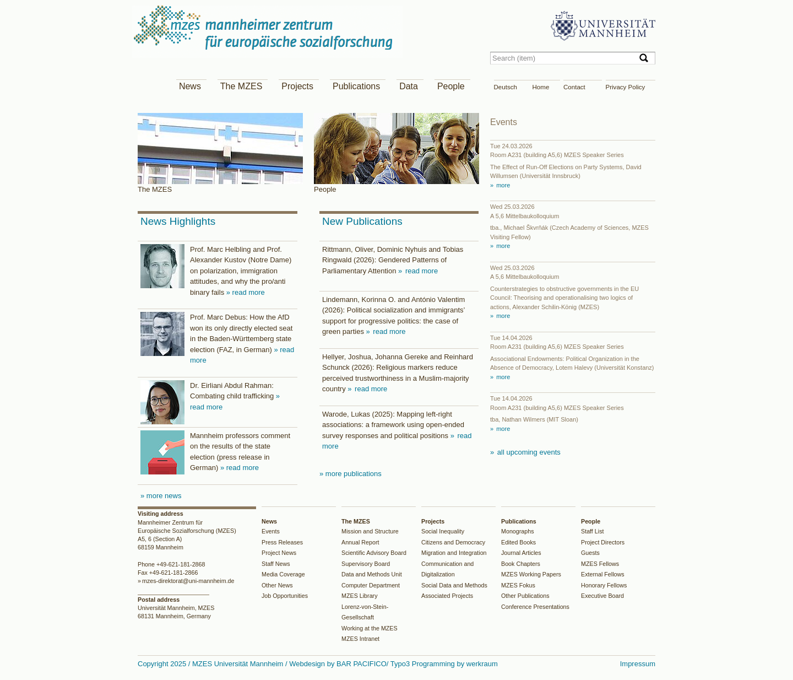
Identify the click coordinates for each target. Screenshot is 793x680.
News (190, 86)
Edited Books (518, 542)
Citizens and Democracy (453, 542)
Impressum (637, 664)
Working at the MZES (369, 628)
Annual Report (360, 542)
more (502, 185)
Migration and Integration (454, 552)
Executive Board (602, 595)
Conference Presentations (535, 606)
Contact (574, 87)
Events (271, 531)
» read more (245, 292)
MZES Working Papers (531, 574)
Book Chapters (520, 563)
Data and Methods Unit (371, 574)
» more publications (350, 473)
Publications (356, 86)
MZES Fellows (600, 563)
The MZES (241, 86)
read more (420, 271)
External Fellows (602, 574)
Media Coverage (283, 574)
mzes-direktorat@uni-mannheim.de (188, 581)
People (451, 86)
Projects (297, 86)
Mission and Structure (370, 531)
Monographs (517, 531)
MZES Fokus (518, 585)
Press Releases (282, 542)
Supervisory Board (365, 563)
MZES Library (359, 595)
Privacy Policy (625, 87)
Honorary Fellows (604, 585)
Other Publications (525, 595)
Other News (277, 585)
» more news (160, 496)
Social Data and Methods (454, 585)
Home (541, 87)
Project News (279, 552)
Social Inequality (442, 531)
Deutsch (505, 87)
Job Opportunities (285, 595)
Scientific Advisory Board (373, 552)
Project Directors (602, 542)
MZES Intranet (360, 638)
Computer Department (370, 585)
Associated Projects (447, 595)
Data (408, 86)
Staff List (592, 531)
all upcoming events (528, 452)
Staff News (276, 563)
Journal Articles (521, 552)
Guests (590, 552)
